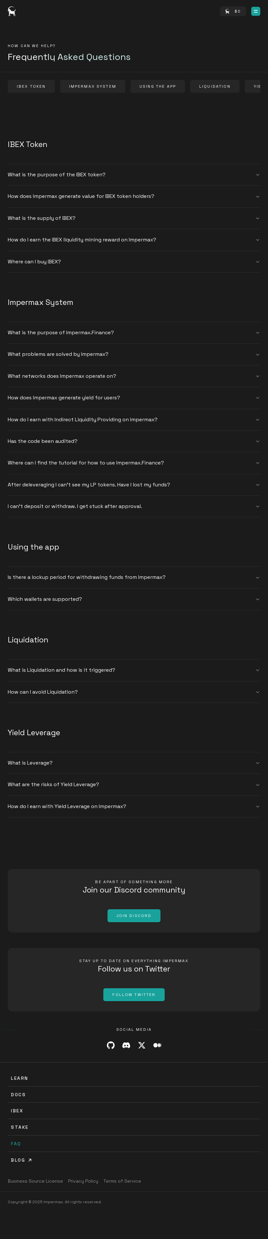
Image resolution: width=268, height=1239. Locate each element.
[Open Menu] (255, 11)
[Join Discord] (134, 915)
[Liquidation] (215, 86)
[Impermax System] (92, 86)
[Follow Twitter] (133, 994)
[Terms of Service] (122, 1181)
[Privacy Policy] (83, 1181)
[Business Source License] (35, 1181)
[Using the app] (157, 86)
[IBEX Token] (31, 86)
